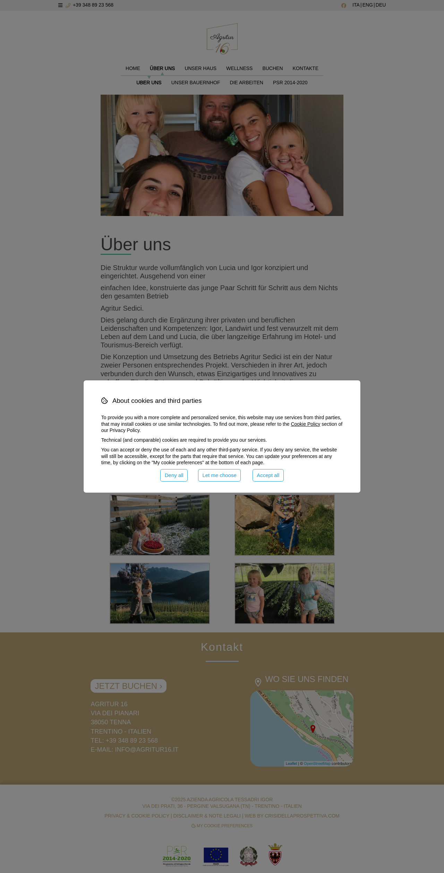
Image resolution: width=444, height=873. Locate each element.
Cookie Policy (305, 424)
